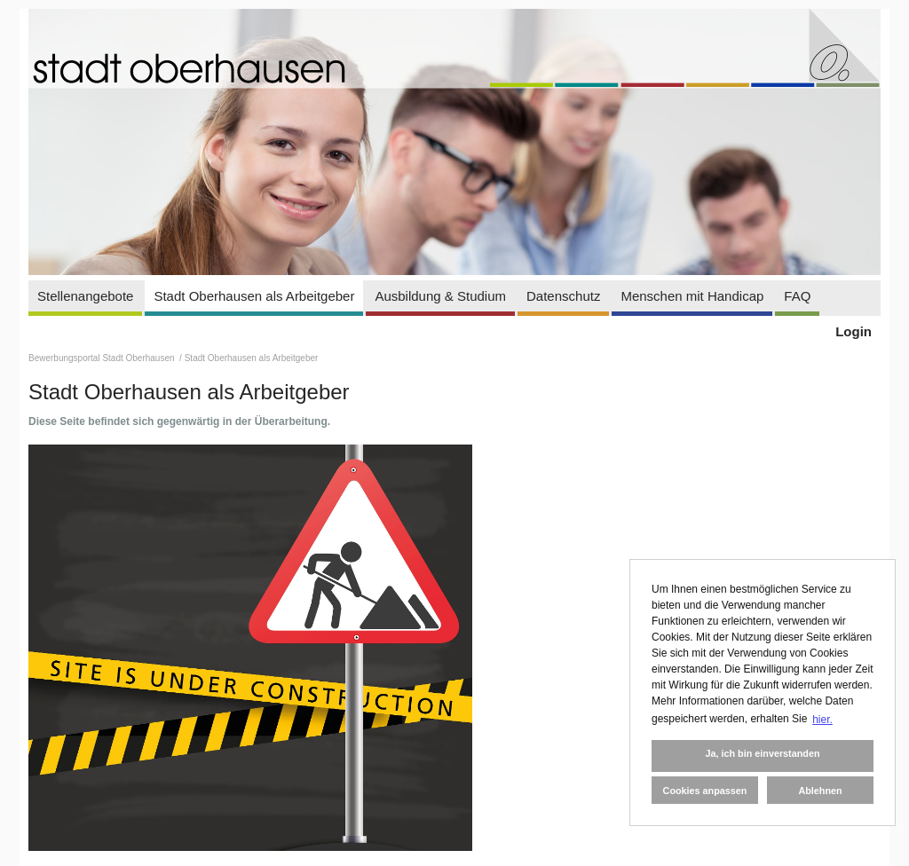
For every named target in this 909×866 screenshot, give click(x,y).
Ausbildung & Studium (440, 295)
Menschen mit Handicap (691, 295)
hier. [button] (822, 719)
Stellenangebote (85, 295)
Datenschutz (563, 295)
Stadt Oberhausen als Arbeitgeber (254, 295)
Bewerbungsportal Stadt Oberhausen (102, 358)
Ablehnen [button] (820, 790)
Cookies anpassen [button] (705, 790)
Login (853, 331)
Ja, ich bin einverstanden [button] (762, 753)
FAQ (797, 295)
